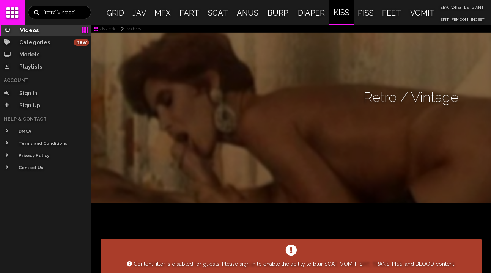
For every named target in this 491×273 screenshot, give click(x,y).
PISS (366, 12)
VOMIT (422, 12)
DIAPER (311, 12)
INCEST (478, 19)
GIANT (478, 7)
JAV (139, 12)
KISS (341, 12)
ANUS (247, 12)
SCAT (218, 12)
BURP (278, 12)
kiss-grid (105, 28)
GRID (115, 12)
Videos (129, 28)
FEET (391, 12)
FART (189, 12)
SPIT (445, 19)
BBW (444, 7)
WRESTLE (460, 7)
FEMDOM (460, 19)
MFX (162, 12)
